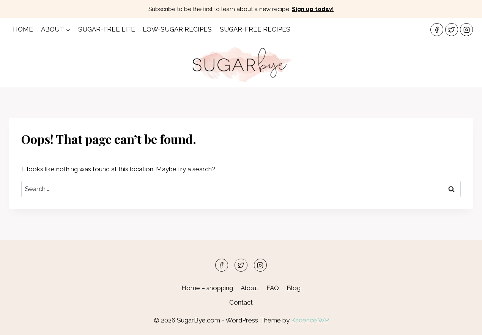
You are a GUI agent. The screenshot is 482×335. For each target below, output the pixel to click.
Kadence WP (310, 320)
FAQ (272, 288)
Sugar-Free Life (106, 29)
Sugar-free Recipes (255, 29)
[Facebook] (436, 29)
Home (23, 29)
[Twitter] (451, 29)
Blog (294, 288)
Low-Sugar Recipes (177, 29)
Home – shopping (207, 288)
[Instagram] (466, 29)
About (249, 288)
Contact (241, 302)
